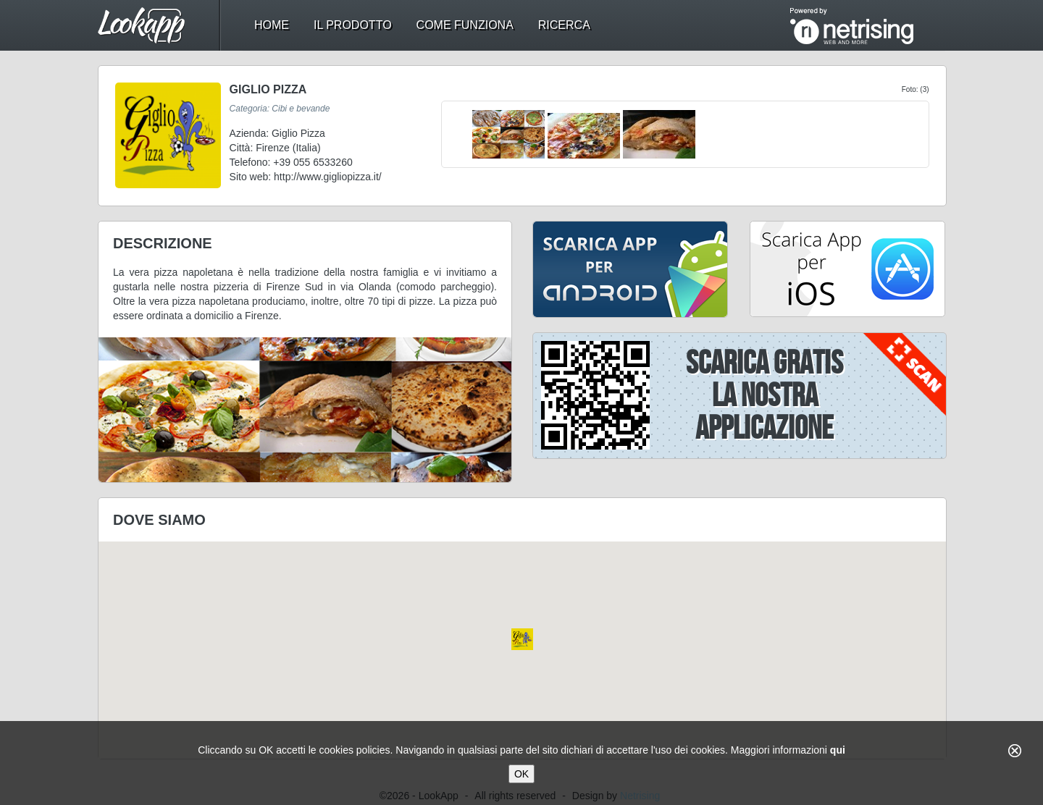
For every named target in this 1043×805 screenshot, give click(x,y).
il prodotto (353, 25)
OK (521, 774)
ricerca (564, 25)
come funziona (465, 25)
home (271, 25)
